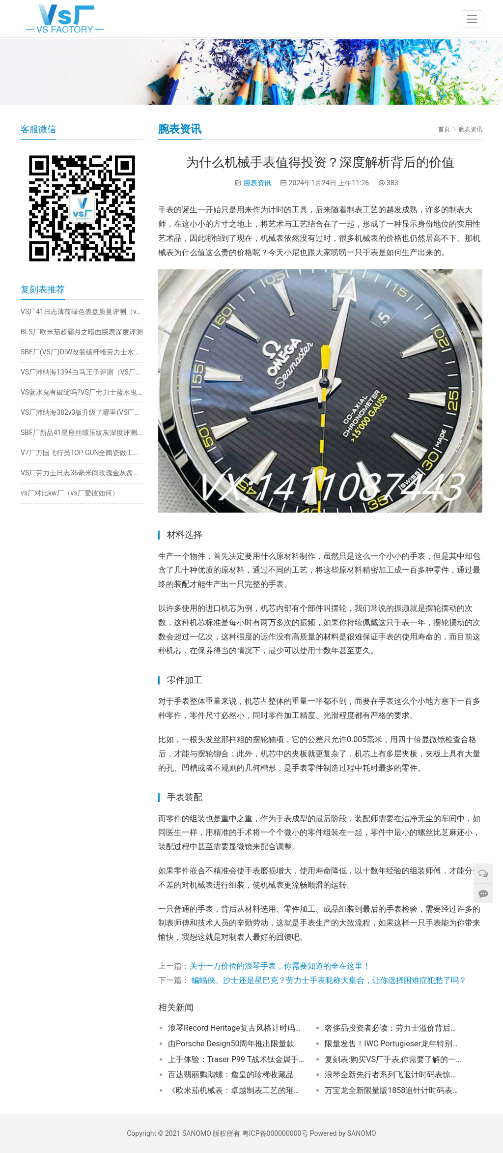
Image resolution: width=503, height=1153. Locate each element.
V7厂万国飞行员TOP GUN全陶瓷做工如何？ (82, 453)
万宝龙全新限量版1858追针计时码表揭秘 (394, 1090)
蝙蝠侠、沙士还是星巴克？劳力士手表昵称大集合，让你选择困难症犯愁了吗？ (328, 980)
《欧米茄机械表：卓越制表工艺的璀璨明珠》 (237, 1090)
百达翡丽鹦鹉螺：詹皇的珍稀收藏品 (231, 1074)
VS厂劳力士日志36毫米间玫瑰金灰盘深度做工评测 (82, 473)
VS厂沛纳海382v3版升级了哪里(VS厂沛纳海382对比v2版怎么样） (82, 412)
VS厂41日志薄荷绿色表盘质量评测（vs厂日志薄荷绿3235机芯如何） (82, 312)
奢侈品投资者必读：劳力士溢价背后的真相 (394, 1028)
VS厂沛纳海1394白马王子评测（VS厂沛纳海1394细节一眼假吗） (82, 372)
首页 (444, 129)
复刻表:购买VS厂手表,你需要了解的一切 (394, 1059)
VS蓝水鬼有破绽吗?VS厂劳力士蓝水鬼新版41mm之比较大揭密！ (82, 392)
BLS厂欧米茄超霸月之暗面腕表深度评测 (82, 332)
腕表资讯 (257, 183)
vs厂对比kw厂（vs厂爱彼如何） (70, 493)
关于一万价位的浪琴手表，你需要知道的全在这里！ (280, 966)
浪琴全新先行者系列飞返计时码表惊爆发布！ (394, 1074)
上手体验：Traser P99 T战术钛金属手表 (237, 1059)
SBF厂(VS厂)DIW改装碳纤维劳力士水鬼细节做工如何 (82, 352)
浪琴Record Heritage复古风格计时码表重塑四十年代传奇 (237, 1028)
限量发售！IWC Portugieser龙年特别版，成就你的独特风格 (394, 1043)
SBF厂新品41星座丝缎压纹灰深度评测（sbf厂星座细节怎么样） (82, 432)
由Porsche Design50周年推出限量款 (231, 1043)
